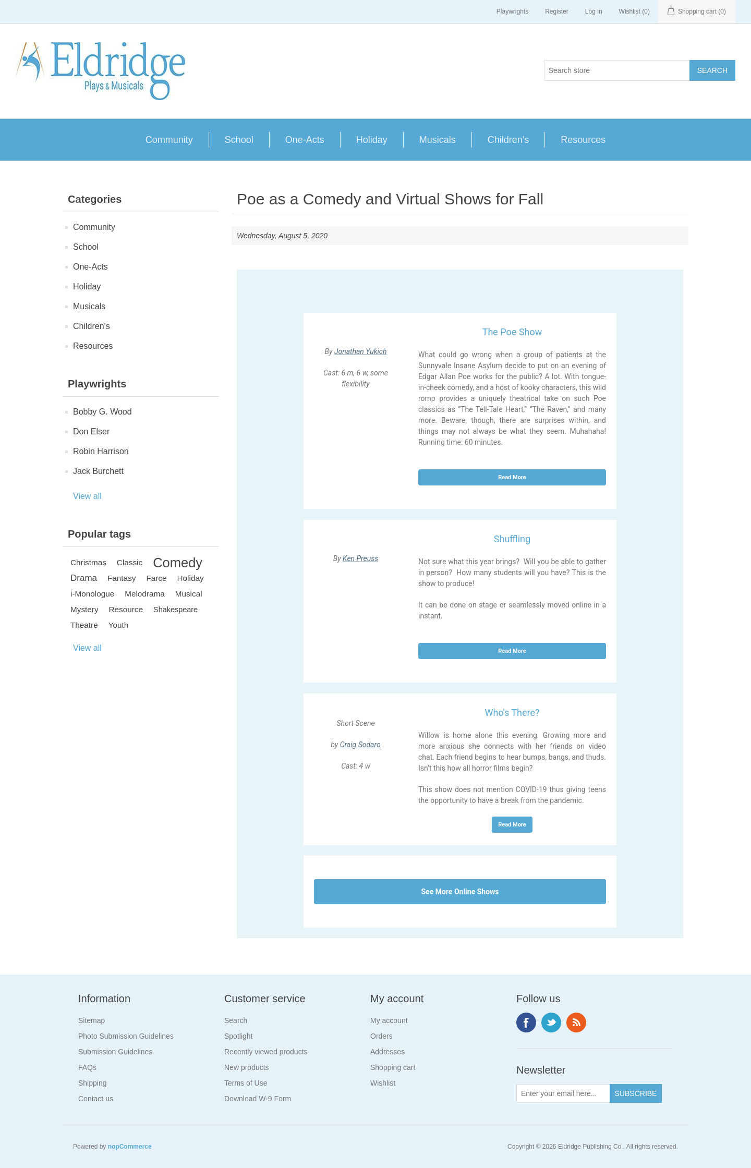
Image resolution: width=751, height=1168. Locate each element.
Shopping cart (392, 1067)
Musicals (437, 140)
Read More (512, 477)
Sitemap (91, 1020)
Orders (381, 1036)
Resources (583, 140)
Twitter (551, 1022)
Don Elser (91, 431)
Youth (118, 624)
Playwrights (512, 11)
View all (87, 496)
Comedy (177, 562)
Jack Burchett (98, 471)
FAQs (87, 1067)
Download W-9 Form (257, 1098)
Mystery (84, 609)
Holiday (371, 140)
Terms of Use (245, 1083)
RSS (576, 1022)
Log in (593, 11)
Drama (83, 578)
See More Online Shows (460, 891)
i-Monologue (92, 593)
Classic (129, 562)
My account (389, 1020)
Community (169, 140)
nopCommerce (130, 1146)
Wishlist (382, 1083)
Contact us (95, 1098)
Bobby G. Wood (102, 411)
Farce (156, 578)
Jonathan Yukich (360, 351)
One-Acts (304, 140)
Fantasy (121, 578)
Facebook (526, 1022)
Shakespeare (175, 609)
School (239, 140)
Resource (126, 609)
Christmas (88, 562)
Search (235, 1020)
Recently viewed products (266, 1052)
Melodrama (145, 593)
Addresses (387, 1052)
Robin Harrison (101, 451)
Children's (508, 140)
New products (246, 1067)
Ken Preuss (360, 558)
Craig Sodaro (360, 744)
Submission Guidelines (115, 1052)
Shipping (92, 1083)
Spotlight (238, 1036)
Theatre (84, 624)
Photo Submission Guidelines (126, 1036)
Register (556, 11)
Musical (188, 593)
